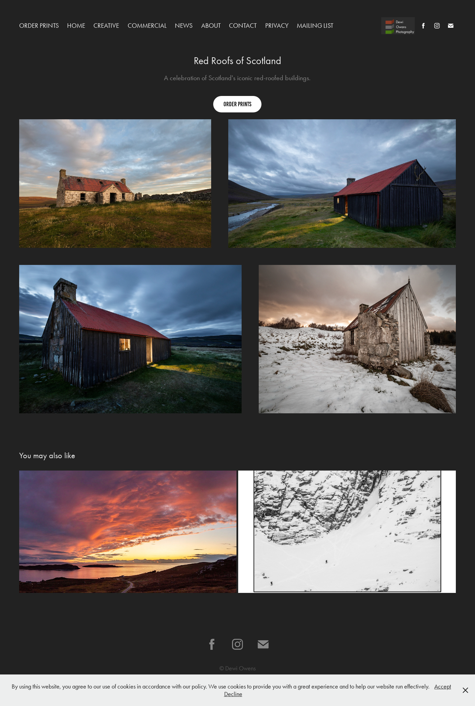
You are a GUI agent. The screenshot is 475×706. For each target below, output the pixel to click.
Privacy (276, 25)
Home (76, 25)
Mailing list (315, 25)
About (211, 25)
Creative (106, 25)
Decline (233, 694)
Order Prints (39, 25)
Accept (442, 686)
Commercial (147, 25)
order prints (237, 104)
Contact (243, 25)
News (184, 25)
